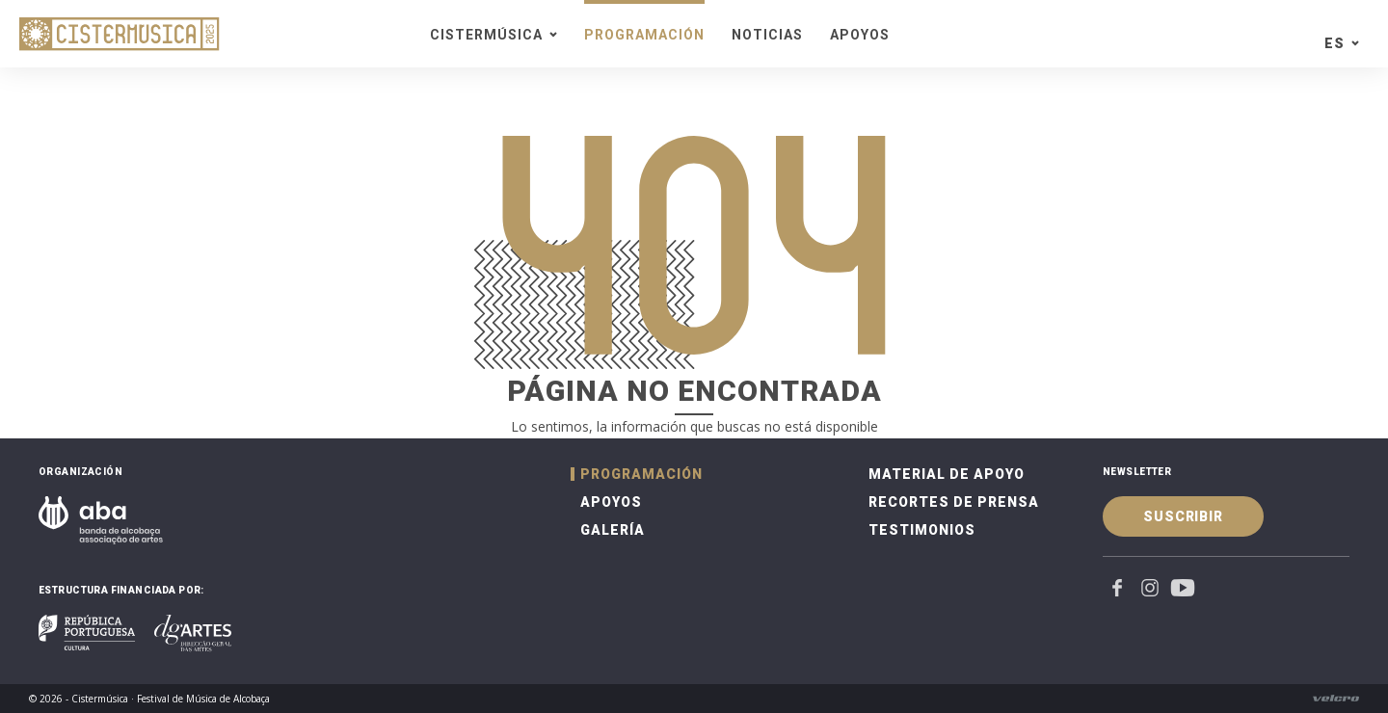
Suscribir (1183, 516)
